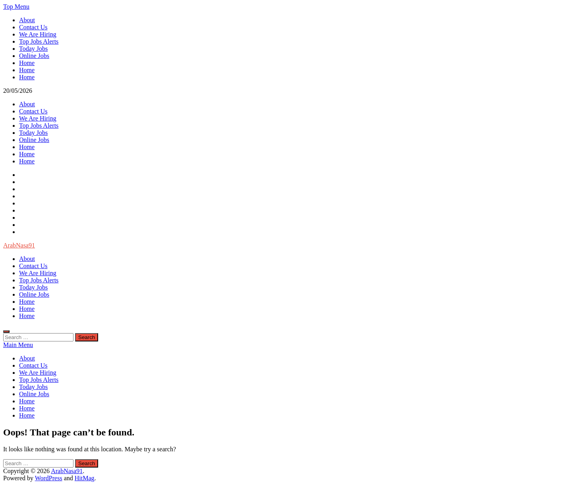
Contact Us (33, 27)
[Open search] (6, 331)
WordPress (48, 478)
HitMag (85, 478)
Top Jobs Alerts (38, 41)
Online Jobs (34, 55)
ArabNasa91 (19, 245)
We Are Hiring (37, 34)
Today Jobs (33, 48)
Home (27, 62)
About (27, 20)
